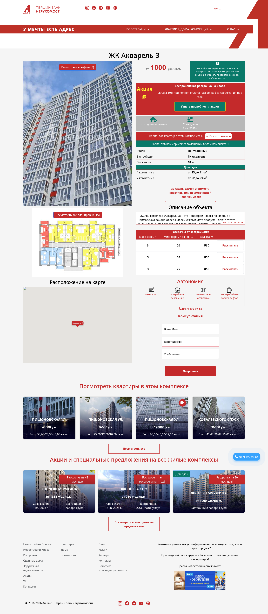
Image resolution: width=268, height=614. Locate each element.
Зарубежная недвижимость (33, 568)
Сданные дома (33, 560)
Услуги (102, 550)
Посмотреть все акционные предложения (134, 524)
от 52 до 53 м (197, 178)
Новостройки (135, 29)
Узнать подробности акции (200, 106)
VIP (25, 581)
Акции (27, 575)
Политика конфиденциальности (112, 568)
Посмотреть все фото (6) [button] (77, 67)
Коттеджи (29, 586)
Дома (64, 550)
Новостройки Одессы (37, 544)
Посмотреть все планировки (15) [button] (78, 215)
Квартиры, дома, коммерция (186, 29)
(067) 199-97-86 (248, 457)
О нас (231, 29)
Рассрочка (30, 555)
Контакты (104, 560)
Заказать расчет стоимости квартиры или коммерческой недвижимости (190, 193)
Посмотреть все (134, 448)
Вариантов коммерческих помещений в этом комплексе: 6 (190, 144)
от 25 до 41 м (197, 172)
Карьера (104, 555)
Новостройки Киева (36, 550)
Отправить (190, 371)
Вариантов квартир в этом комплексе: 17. (190, 136)
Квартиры (67, 544)
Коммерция (68, 555)
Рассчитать (230, 245)
